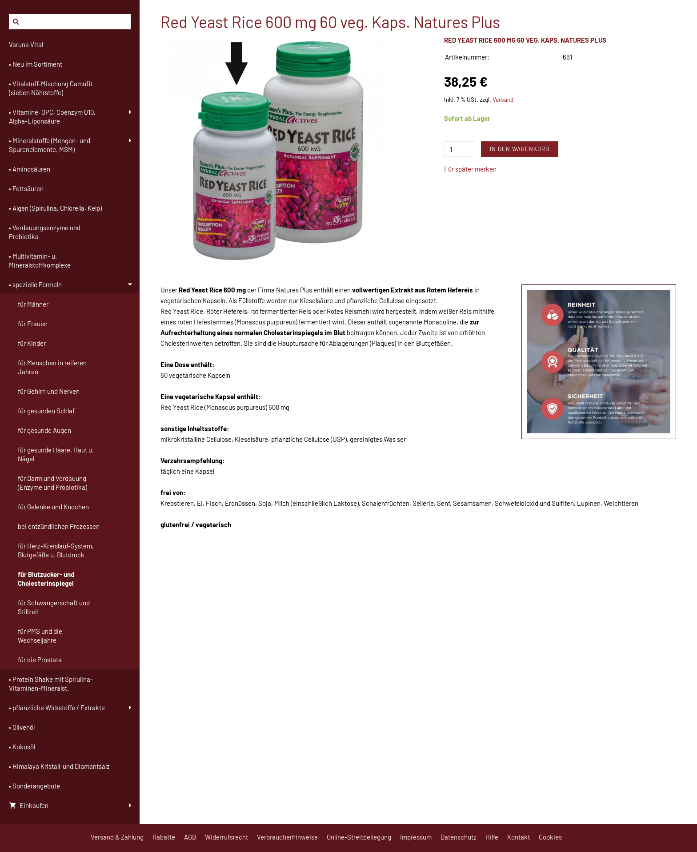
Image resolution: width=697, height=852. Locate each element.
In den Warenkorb (519, 148)
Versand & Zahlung (117, 837)
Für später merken (470, 169)
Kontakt (518, 837)
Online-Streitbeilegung (359, 837)
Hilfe (491, 837)
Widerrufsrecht (226, 837)
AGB (190, 837)
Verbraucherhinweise (287, 837)
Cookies (550, 837)
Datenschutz (459, 837)
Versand (503, 99)
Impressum (416, 837)
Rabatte (163, 837)
